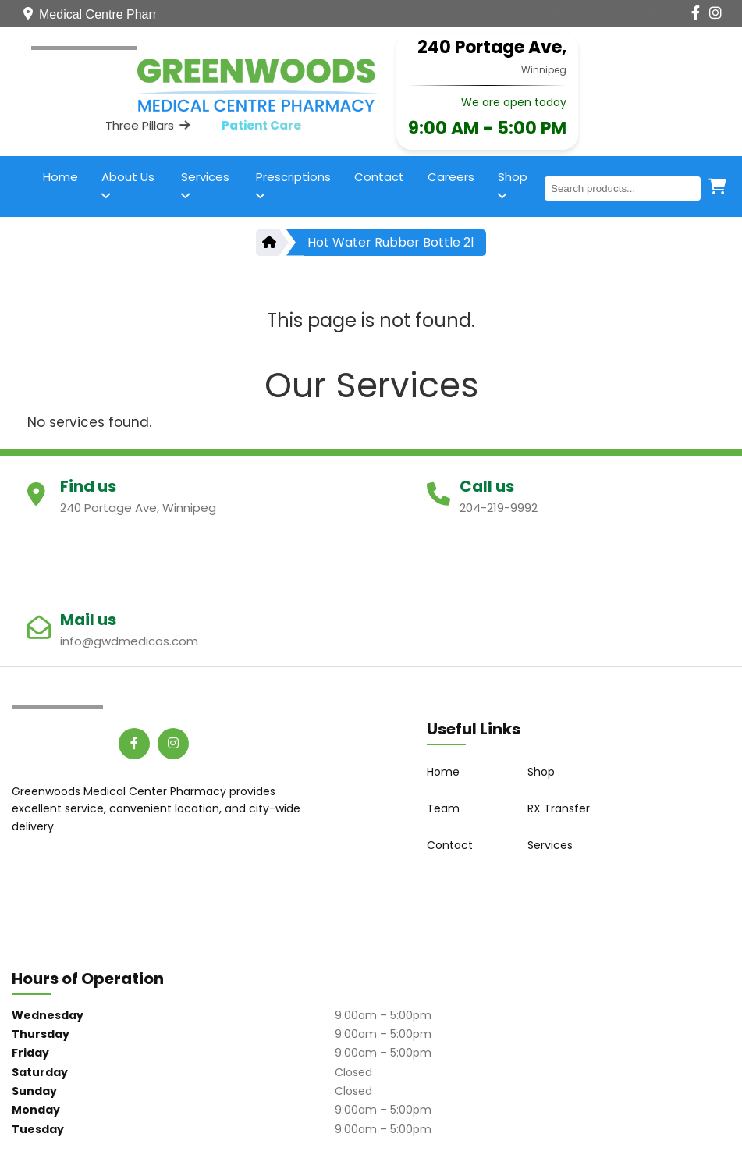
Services (205, 185)
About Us (127, 185)
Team (443, 808)
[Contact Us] (594, 13)
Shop (512, 185)
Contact (379, 177)
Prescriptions (293, 185)
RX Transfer (558, 808)
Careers (451, 177)
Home (60, 177)
